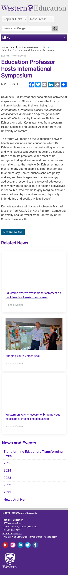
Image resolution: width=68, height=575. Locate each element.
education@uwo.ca (12, 533)
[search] (26, 28)
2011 (43, 47)
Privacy (6, 537)
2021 (7, 492)
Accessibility (50, 537)
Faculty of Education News (24, 47)
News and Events (19, 442)
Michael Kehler (12, 231)
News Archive (14, 499)
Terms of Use (35, 537)
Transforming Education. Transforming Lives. (33, 454)
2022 (7, 485)
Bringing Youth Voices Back (23, 356)
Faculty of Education (12, 519)
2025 (7, 463)
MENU (6, 37)
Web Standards (19, 537)
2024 (7, 470)
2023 (7, 478)
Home (5, 47)
